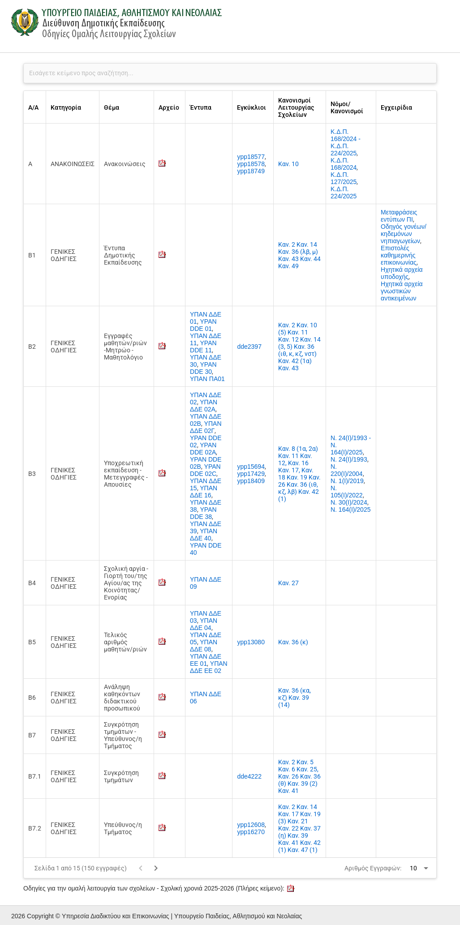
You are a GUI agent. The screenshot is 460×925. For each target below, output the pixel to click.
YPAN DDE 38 (203, 513)
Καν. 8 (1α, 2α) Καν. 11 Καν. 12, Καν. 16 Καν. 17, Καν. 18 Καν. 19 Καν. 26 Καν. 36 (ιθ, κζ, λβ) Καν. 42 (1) (299, 473)
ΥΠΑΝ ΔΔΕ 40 (203, 534)
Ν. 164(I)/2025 (351, 509)
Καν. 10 (288, 163)
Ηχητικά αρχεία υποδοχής (402, 273)
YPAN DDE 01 (203, 325)
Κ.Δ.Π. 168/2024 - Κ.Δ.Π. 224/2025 (346, 142)
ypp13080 (251, 642)
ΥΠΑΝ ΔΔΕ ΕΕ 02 (209, 667)
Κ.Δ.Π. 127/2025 (344, 178)
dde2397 (249, 346)
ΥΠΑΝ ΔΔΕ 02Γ (205, 427)
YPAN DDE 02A (203, 448)
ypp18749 (251, 171)
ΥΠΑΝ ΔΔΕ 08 (203, 645)
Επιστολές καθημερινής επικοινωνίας (399, 255)
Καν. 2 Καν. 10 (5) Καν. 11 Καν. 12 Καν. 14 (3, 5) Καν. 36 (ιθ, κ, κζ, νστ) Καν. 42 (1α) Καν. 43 (299, 346)
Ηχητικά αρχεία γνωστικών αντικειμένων (402, 291)
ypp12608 (251, 824)
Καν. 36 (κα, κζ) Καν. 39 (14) (294, 697)
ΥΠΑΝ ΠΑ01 (207, 378)
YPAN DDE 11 (203, 346)
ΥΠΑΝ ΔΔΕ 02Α (203, 405)
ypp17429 (251, 473)
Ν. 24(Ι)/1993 (349, 459)
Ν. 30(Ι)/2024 (349, 502)
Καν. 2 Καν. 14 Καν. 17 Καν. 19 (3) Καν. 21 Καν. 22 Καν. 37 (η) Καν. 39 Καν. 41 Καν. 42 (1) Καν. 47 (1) (299, 828)
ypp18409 (251, 480)
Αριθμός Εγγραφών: (372, 868)
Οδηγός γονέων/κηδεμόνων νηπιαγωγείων (403, 233)
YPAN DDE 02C (205, 470)
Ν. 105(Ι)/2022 (347, 491)
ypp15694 (251, 466)
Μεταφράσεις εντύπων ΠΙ (399, 216)
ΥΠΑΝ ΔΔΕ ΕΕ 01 (205, 660)
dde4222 (249, 776)
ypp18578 (251, 163)
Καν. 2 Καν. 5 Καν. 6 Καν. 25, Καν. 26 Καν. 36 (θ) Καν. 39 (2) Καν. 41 (299, 776)
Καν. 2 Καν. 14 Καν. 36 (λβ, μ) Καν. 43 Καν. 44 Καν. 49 (299, 255)
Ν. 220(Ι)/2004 (347, 470)
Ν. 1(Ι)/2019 (347, 480)
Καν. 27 (288, 583)
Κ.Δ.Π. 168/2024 (344, 164)
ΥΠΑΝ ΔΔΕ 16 (203, 491)
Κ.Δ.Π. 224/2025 (344, 192)
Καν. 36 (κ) (293, 642)
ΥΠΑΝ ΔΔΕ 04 (203, 624)
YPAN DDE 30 (203, 368)
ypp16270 (251, 831)
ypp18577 (251, 156)
